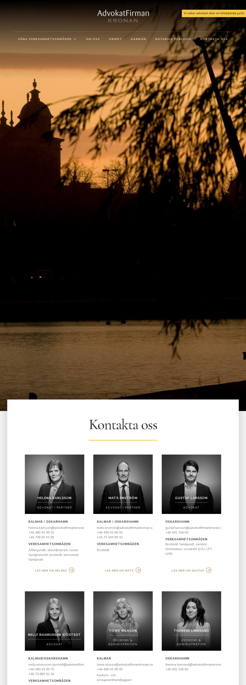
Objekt (115, 39)
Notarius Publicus (173, 39)
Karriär (138, 39)
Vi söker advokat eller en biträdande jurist (214, 13)
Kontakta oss (214, 39)
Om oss (93, 39)
